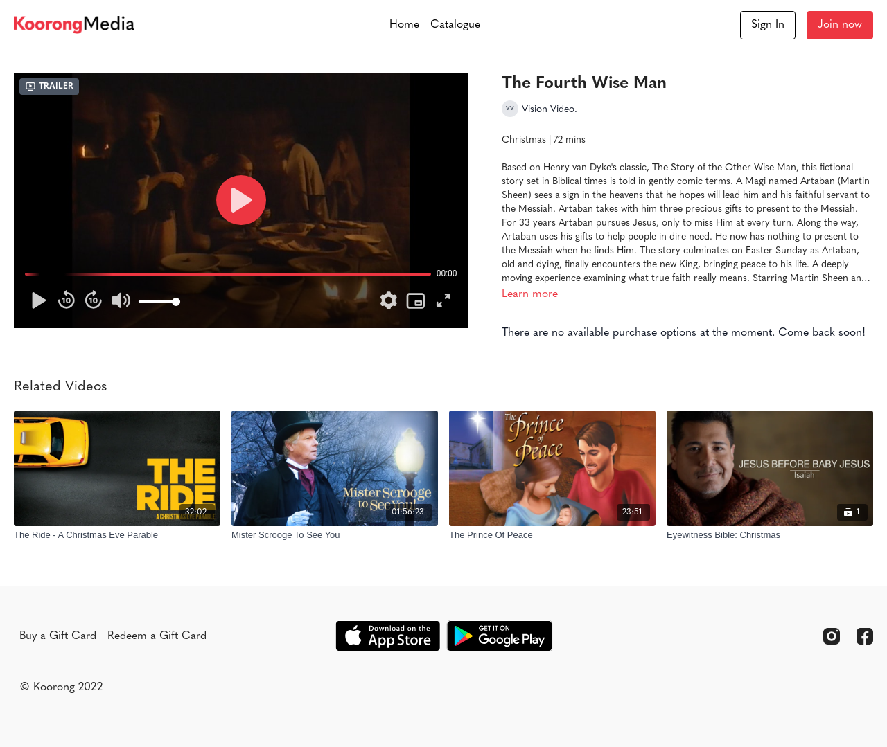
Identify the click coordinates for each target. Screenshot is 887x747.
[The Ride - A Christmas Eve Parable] (117, 535)
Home (404, 24)
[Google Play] (499, 635)
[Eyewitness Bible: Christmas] (770, 535)
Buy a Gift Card (57, 636)
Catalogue (455, 24)
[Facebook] (865, 636)
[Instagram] (831, 636)
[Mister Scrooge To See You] (334, 535)
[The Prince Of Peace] (552, 535)
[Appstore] (388, 635)
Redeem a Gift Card (157, 636)
